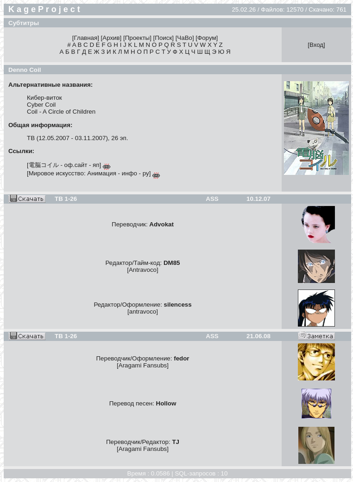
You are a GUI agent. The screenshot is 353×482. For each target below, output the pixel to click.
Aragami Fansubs (143, 365)
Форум (206, 37)
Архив (111, 37)
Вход (316, 44)
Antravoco (143, 269)
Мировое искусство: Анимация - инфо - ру (89, 173)
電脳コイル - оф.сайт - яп (64, 164)
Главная (85, 37)
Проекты (137, 37)
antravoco (143, 311)
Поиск (163, 37)
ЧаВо (184, 37)
